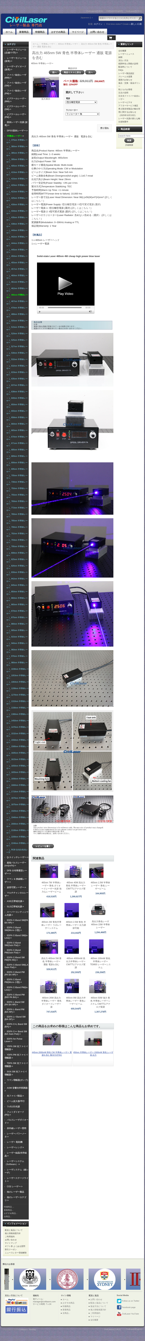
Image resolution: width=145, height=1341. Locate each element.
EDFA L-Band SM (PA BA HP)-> (14, 1003)
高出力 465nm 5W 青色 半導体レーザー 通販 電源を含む (51, 961)
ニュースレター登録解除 (16, 1253)
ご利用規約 (10, 1236)
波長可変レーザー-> (16, 887)
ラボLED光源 (13, 1106)
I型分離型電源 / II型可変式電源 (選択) (81, 204)
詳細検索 (129, 145)
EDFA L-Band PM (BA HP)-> (14, 1010)
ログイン (98, 24)
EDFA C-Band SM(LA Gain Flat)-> (16, 966)
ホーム (9, 32)
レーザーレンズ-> (15, 1147)
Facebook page (126, 1307)
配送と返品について (14, 1230)
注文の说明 (123, 93)
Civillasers (23, 1329)
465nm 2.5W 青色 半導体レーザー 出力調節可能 (76, 925)
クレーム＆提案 (125, 76)
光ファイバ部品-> (15, 1096)
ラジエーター (72, 110)
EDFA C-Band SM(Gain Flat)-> (12, 944)
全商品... (7, 1216)
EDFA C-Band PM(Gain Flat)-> (12, 951)
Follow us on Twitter (128, 1301)
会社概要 (122, 51)
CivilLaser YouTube (128, 1314)
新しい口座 (136, 24)
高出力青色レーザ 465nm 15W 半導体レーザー (100, 924)
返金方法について (98, 1306)
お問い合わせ (97, 32)
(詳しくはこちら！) (81, 208)
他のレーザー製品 (15, 1192)
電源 (68, 98)
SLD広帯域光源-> (15, 906)
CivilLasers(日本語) (94, 11)
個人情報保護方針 (13, 1233)
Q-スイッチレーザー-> (17, 857)
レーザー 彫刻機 (14, 1142)
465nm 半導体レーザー (68, 44)
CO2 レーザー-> (14, 1186)
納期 (120, 57)
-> (15, 136)
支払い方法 (123, 60)
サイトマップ (11, 1243)
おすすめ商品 (58, 32)
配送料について (125, 67)
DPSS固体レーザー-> (17, 130)
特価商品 (40, 32)
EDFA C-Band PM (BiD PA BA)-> (14, 996)
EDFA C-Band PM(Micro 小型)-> (13, 980)
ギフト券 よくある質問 (15, 1246)
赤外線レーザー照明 (16, 1128)
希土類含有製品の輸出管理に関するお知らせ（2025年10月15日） (129, 112)
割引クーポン (11, 1249)
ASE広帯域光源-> (15, 901)
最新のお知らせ (125, 80)
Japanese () (85, 17)
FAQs (120, 70)
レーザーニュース (126, 54)
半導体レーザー (48, 44)
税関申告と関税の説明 (128, 64)
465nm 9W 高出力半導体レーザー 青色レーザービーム (76, 1001)
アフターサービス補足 (128, 105)
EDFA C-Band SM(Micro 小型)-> (13, 929)
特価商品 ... (9, 1207)
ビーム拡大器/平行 (16, 1101)
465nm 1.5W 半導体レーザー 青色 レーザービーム (100, 885)
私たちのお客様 (125, 89)
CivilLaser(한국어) (134, 11)
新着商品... (8, 1210)
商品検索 (125, 129)
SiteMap (32, 1329)
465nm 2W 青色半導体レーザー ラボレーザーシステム (51, 925)
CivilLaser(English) (114, 11)
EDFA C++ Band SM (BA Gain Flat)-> (15, 1032)
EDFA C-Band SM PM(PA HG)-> (14, 958)
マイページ (78, 32)
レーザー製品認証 (126, 73)
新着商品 (24, 32)
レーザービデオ (125, 102)
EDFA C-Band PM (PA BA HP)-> (14, 973)
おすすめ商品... (10, 1213)
